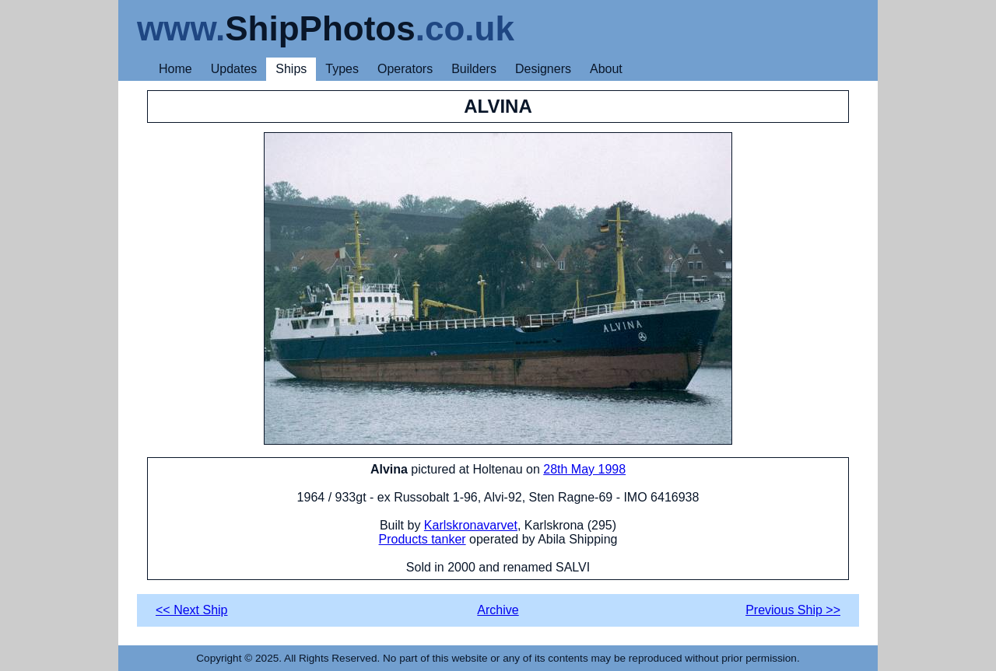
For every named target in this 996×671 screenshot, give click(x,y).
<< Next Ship (192, 610)
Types (342, 68)
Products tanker (422, 539)
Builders (473, 68)
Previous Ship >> (792, 610)
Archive (497, 610)
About (606, 68)
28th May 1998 (584, 469)
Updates (234, 68)
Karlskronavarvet (470, 525)
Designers (543, 68)
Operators (405, 68)
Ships (291, 68)
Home (175, 68)
